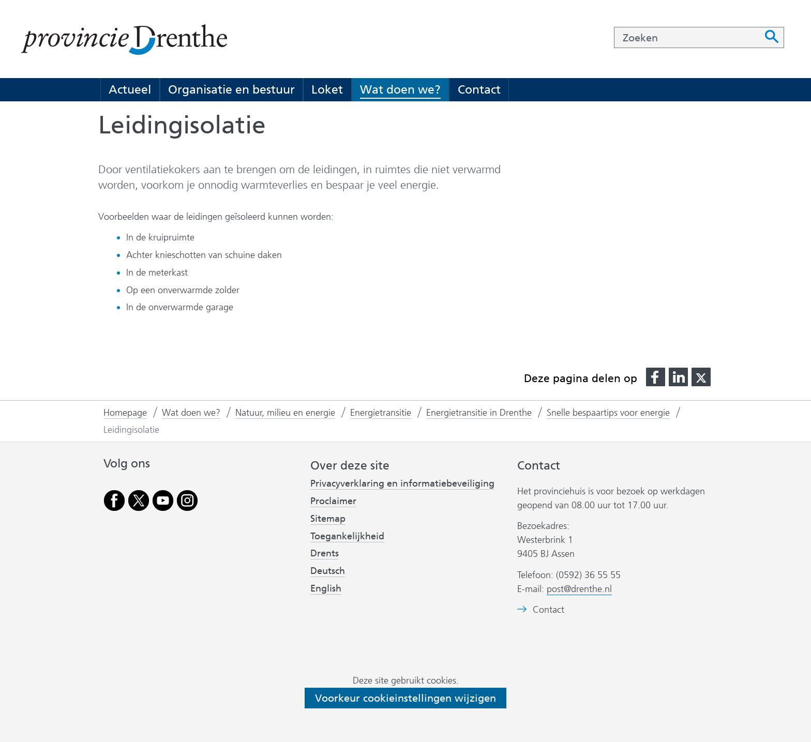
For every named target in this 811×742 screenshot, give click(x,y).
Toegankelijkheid (347, 536)
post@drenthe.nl (579, 589)
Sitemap (328, 518)
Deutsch (327, 571)
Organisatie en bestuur (231, 89)
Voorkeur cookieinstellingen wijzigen (405, 698)
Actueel (130, 89)
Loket (327, 89)
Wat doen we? (400, 89)
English (325, 588)
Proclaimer (333, 501)
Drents (324, 553)
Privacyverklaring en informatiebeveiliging (402, 483)
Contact (479, 89)
